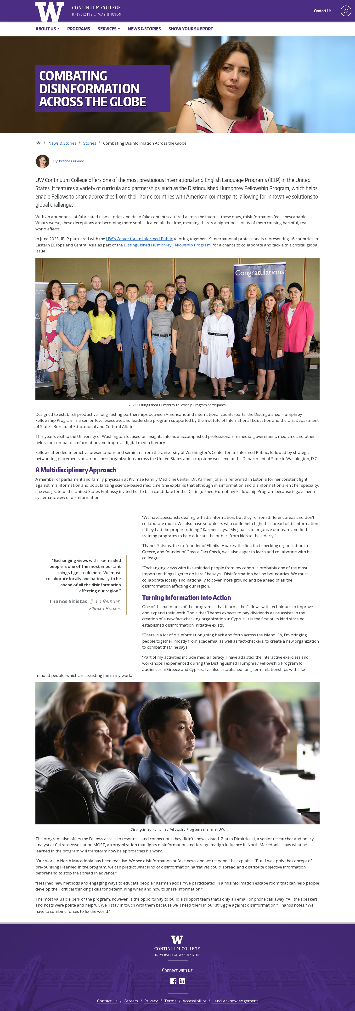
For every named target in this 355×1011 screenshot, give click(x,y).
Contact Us (322, 10)
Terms (170, 1001)
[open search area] (346, 11)
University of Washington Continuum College (177, 946)
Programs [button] (78, 29)
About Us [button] (46, 29)
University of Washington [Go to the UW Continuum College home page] (51, 11)
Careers (131, 1001)
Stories (89, 143)
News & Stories (62, 143)
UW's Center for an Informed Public (139, 238)
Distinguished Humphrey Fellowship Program (167, 245)
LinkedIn (182, 981)
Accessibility (194, 1001)
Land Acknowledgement (235, 1001)
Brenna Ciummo (71, 161)
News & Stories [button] (144, 29)
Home (38, 141)
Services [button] (107, 29)
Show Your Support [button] (191, 29)
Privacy (151, 1001)
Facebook (173, 981)
